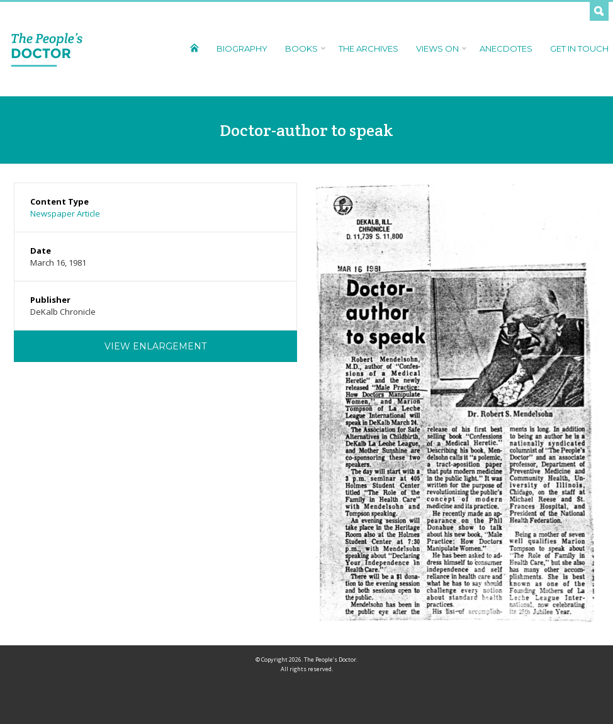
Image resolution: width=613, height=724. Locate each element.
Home (194, 47)
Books (303, 48)
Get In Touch (579, 48)
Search (599, 11)
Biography (242, 48)
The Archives (368, 48)
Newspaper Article (65, 213)
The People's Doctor (47, 49)
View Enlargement (155, 346)
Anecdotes (506, 48)
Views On (439, 48)
